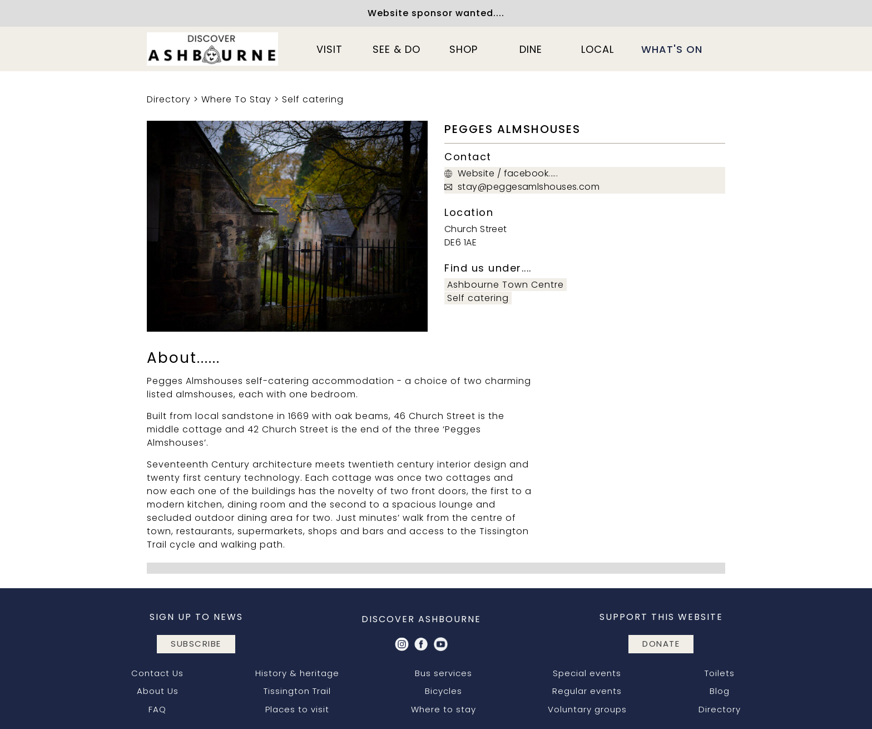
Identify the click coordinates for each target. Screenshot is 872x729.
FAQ (157, 709)
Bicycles (443, 691)
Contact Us (157, 673)
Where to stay (443, 709)
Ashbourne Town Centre (505, 284)
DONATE (661, 643)
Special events (587, 673)
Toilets (720, 673)
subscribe (196, 643)
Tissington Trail (297, 691)
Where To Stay (236, 99)
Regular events (587, 691)
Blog (720, 691)
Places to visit (297, 709)
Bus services (443, 673)
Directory (169, 99)
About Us (158, 691)
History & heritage (297, 673)
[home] (212, 49)
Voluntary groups (587, 709)
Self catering (313, 99)
